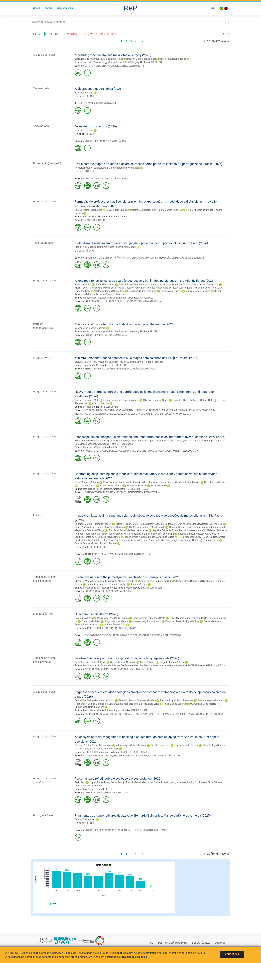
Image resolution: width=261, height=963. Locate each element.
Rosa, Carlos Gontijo (114, 782)
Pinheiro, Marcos (108, 543)
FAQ (151, 943)
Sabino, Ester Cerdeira (111, 485)
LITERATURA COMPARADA (113, 335)
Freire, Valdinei (147, 662)
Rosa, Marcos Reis (105, 284)
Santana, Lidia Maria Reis (122, 703)
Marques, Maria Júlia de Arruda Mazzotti (96, 581)
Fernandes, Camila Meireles (90, 703)
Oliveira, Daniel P (137, 440)
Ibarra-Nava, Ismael (110, 537)
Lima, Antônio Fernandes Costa (149, 618)
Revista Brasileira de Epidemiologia (101, 710)
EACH (112, 216)
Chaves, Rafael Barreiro (198, 291)
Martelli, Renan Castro (127, 524)
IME (138, 489)
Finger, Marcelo (159, 485)
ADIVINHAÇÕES (118, 141)
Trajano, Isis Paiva (91, 621)
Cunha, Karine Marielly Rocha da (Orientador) (117, 167)
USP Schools (65, 8)
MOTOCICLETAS (142, 554)
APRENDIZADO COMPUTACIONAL (102, 669)
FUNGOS (89, 591)
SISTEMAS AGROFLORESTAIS (175, 413)
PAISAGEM (101, 450)
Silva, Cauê (114, 540)
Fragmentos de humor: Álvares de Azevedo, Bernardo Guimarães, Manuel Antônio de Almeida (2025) (143, 815)
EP (88, 547)
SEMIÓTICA (122, 792)
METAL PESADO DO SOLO (201, 410)
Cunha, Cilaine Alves (85, 819)
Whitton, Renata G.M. (115, 624)
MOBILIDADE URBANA (121, 554)
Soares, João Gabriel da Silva (191, 581)
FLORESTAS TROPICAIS (148, 410)
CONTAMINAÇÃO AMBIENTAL (119, 410)
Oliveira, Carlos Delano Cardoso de (200, 284)
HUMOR (163, 830)
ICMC (144, 752)
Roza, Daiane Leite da (175, 703)
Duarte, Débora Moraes (87, 543)
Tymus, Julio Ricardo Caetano (118, 287)
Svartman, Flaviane (137, 485)
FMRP (132, 628)
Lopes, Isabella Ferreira (186, 745)
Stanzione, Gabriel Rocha (161, 482)
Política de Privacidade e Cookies (127, 957)
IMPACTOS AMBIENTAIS (174, 410)
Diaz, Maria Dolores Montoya (89, 361)
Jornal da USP (90, 365)
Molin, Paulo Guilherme (87, 287)
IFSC (143, 587)
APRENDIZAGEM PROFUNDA (100, 492)
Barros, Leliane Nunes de (123, 662)
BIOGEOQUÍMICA (94, 410)
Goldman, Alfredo (84, 618)
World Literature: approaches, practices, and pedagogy (111, 331)
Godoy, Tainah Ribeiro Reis (111, 291)
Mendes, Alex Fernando (169, 284)
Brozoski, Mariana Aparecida (108, 58)
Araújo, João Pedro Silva (113, 533)
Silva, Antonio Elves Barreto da (90, 440)
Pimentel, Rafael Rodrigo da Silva (182, 621)
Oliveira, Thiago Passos (181, 527)
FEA (111, 365)
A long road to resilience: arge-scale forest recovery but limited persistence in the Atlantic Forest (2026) (145, 280)
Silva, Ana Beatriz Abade (155, 400)
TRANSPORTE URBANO (97, 554)
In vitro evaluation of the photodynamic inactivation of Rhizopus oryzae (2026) (128, 577)
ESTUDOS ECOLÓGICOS (119, 714)
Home (36, 8)
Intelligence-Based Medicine (97, 489)
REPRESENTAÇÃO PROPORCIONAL (119, 257)
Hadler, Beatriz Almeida (152, 524)
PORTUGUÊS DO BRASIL (117, 178)
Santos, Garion (211, 540)
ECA (102, 547)
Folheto (37, 515)
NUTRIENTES (178, 450)
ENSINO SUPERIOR (95, 368)
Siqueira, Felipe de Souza (165, 530)
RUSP (109, 628)
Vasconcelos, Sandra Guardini (90, 328)
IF (123, 628)
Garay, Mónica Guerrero (170, 210)
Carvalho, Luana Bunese (139, 533)
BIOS (126, 587)
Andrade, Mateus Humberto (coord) (93, 524)
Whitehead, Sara (145, 540)
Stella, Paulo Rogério (164, 782)
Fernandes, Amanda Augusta (149, 287)
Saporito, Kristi (128, 540)
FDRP (122, 752)
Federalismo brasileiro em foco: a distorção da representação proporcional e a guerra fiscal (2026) (141, 243)
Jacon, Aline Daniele (171, 291)
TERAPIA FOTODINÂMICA (108, 591)
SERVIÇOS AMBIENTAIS (146, 413)
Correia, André (217, 537)
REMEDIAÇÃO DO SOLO (121, 413)
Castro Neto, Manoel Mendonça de (147, 527)
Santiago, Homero (84, 92)
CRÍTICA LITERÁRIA (131, 830)
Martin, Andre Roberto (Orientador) (118, 247)
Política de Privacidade (172, 943)
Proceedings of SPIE (93, 587)
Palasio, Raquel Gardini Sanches (176, 700)
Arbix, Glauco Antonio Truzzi (104, 748)
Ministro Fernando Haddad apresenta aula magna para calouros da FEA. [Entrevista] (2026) (136, 358)
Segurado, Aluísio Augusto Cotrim (126, 361)
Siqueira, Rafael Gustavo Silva (207, 524)
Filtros (37, 34)
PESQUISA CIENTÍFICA (150, 635)
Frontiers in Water (92, 447)
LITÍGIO (152, 755)
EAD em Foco (90, 216)
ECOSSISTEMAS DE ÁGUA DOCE (154, 450)
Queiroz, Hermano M (117, 440)
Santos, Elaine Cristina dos (88, 210)
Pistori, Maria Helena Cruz (139, 782)
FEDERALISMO (92, 257)
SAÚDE (152, 714)
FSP (133, 710)
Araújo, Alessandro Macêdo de (210, 527)
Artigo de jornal (42, 357)
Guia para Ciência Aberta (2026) (96, 614)
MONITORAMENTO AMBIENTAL (91, 413)
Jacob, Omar (131, 537)
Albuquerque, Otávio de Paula (131, 745)
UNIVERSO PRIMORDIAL (118, 368)
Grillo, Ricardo (82, 58)
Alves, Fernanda (126, 581)
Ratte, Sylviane (162, 540)
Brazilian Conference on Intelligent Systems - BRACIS (166, 665)
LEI (178, 755)
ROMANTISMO (150, 830)
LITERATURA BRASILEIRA (98, 830)
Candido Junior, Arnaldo (187, 482)
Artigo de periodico (44, 54)
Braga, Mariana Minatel (116, 621)
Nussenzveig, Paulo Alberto (147, 621)
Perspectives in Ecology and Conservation (104, 297)
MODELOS (121, 492)
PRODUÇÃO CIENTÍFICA (125, 635)
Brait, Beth (80, 782)
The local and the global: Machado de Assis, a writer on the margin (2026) (125, 324)
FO (152, 62)
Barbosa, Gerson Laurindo (211, 700)
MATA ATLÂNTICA (152, 301)
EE (103, 628)
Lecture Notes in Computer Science (101, 665)
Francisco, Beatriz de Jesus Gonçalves (128, 530)
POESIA (116, 830)
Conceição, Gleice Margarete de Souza (95, 700)
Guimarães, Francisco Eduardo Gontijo (106, 584)
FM (116, 365)
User (212, 8)
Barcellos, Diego (181, 400)
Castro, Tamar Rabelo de (143, 210)
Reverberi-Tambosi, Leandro (110, 294)
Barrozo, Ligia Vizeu (149, 703)
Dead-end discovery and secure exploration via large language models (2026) (127, 658)
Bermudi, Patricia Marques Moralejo (137, 700)
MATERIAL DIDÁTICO (95, 220)
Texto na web (41, 88)
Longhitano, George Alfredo (185, 540)
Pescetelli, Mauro (84, 167)
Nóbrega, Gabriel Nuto (201, 400)
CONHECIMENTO (172, 635)
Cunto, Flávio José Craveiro (111, 527)
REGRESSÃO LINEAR (95, 714)
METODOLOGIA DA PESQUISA (207, 714)
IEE (145, 710)
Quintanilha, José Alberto (203, 703)
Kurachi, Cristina (138, 584)
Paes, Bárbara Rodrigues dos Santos (137, 284)
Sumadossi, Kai (100, 540)
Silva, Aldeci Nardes (117, 210)
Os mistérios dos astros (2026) (96, 126)
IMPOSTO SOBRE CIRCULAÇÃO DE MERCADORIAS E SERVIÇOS (171, 257)
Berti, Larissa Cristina (215, 482)
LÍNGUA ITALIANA (94, 178)
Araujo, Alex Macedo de (87, 247)
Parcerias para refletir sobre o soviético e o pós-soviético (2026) (118, 778)
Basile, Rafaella (83, 540)
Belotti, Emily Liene (160, 745)
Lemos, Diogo (201, 533)
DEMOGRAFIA (140, 714)
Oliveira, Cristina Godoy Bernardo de (93, 745)
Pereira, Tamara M (193, 440)
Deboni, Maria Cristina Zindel (142, 58)
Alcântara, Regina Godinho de (191, 782)
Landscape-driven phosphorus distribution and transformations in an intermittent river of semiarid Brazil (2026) (150, 437)
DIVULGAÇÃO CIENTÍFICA (98, 635)
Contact (220, 943)
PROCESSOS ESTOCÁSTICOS (136, 669)
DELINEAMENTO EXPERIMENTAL (174, 714)
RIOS (110, 450)
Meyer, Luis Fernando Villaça (89, 530)
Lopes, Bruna (96, 782)
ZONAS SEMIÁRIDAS (125, 450)
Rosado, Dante (185, 533)
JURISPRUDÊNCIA (166, 755)
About (48, 8)
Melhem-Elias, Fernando (173, 58)
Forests (87, 406)
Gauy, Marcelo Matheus (87, 482)
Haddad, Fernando (153, 361)
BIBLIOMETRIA (120, 65)
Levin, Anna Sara (87, 485)
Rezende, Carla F (101, 444)
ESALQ (149, 297)
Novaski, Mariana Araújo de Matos (156, 537)
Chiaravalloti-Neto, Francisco (89, 707)
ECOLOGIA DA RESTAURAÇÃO (100, 301)
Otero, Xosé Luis (100, 403)
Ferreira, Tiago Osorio (122, 444)
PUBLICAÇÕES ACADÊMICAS (100, 792)
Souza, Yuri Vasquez (85, 527)
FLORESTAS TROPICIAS (129, 301)
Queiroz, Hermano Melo (87, 400)
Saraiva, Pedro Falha (163, 533)
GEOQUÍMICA (193, 450)
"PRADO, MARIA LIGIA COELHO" (99, 34)
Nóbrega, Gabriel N (214, 440)
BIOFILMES (128, 591)
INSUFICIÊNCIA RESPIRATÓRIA (144, 492)
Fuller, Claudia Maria (180, 618)
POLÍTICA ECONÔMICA (144, 368)
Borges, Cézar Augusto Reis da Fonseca (189, 287)
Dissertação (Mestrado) (47, 163)
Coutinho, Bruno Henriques (142, 291)
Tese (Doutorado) (43, 242)
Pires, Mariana (186, 537)
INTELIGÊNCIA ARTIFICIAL (98, 755)
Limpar (226, 33)
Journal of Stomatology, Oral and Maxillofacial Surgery (111, 62)
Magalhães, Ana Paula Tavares (113, 618)
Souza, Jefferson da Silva (178, 524)
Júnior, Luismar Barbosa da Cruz (155, 581)
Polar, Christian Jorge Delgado (90, 662)
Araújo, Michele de (195, 210)
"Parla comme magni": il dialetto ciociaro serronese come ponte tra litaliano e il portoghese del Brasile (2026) (148, 164)
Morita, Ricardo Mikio (136, 482)
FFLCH (158, 62)
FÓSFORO (90, 450)
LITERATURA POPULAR (97, 141)
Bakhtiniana (89, 789)
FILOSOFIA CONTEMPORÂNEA (100, 103)
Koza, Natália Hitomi (113, 482)
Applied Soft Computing (95, 752)
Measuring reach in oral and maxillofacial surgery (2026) (113, 55)
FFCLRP (159, 587)
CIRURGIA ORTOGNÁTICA (98, 65)
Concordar (232, 954)
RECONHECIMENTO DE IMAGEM (130, 755)
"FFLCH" (55, 34)
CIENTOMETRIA (137, 65)
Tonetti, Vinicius (83, 284)
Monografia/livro (43, 613)
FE (125, 216)
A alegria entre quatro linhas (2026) (99, 88)
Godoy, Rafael (201, 537)
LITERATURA (91, 335)
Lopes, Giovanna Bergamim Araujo (121, 400)
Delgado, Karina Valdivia (172, 662)
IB (126, 628)
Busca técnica (201, 943)
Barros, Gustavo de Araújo (192, 530)
